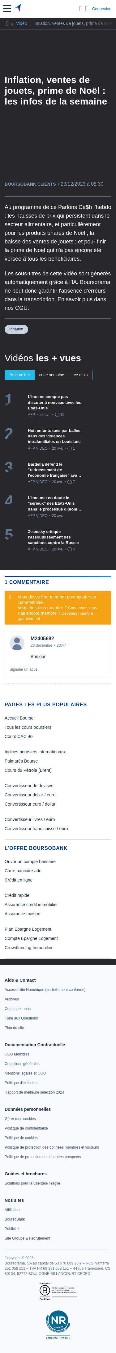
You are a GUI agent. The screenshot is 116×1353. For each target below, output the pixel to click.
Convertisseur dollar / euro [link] (30, 794)
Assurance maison (22, 913)
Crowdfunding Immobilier (29, 947)
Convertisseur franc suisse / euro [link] (36, 828)
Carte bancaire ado (23, 870)
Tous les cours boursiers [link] (28, 727)
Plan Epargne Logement (28, 929)
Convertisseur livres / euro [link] (30, 819)
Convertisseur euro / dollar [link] (30, 804)
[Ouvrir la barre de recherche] (80, 8)
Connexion (101, 8)
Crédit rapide (17, 895)
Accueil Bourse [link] (19, 718)
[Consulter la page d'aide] (86, 8)
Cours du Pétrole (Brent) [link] (28, 770)
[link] (45, 990)
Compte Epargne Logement (31, 938)
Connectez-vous (82, 607)
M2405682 (42, 638)
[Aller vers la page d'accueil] (18, 9)
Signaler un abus (23, 669)
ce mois (81, 375)
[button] (7, 8)
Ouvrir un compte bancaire (30, 861)
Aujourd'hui (20, 375)
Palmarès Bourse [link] (21, 761)
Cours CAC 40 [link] (18, 736)
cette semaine (51, 375)
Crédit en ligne (18, 880)
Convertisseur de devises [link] (29, 785)
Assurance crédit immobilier (31, 904)
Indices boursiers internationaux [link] (35, 751)
